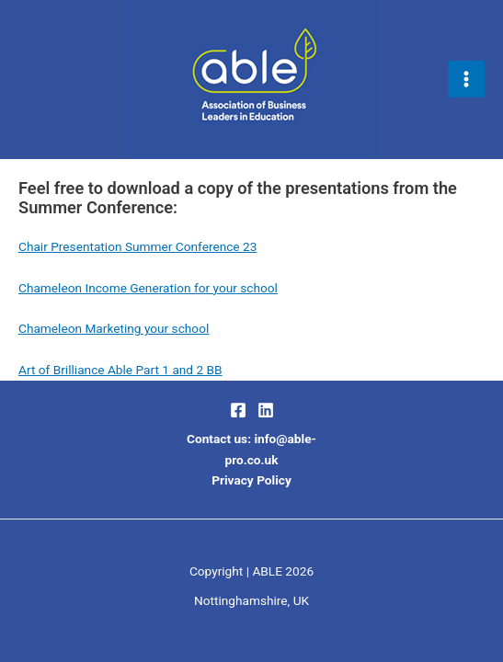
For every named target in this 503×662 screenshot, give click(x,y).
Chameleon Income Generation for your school (148, 287)
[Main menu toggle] (467, 79)
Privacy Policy (251, 480)
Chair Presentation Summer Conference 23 (137, 246)
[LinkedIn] (265, 410)
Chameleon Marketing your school (113, 328)
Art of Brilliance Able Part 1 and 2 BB (120, 369)
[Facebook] (238, 410)
